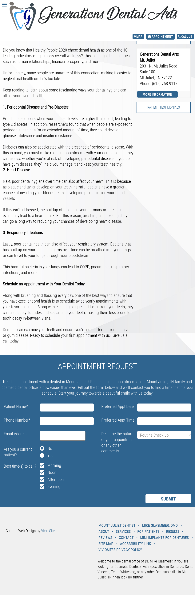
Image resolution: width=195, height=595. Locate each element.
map (139, 36)
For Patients (148, 531)
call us (186, 36)
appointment (162, 36)
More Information (157, 94)
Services (123, 531)
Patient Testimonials (163, 107)
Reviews (105, 537)
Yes (50, 455)
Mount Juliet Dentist (116, 525)
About (103, 531)
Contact (126, 537)
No (49, 448)
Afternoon (55, 479)
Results (172, 531)
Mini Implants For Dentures (164, 537)
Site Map (105, 543)
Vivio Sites (48, 530)
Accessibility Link (135, 543)
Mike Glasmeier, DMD (160, 525)
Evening (53, 486)
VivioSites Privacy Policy (120, 549)
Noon (51, 472)
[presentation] (130, 464)
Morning (54, 465)
